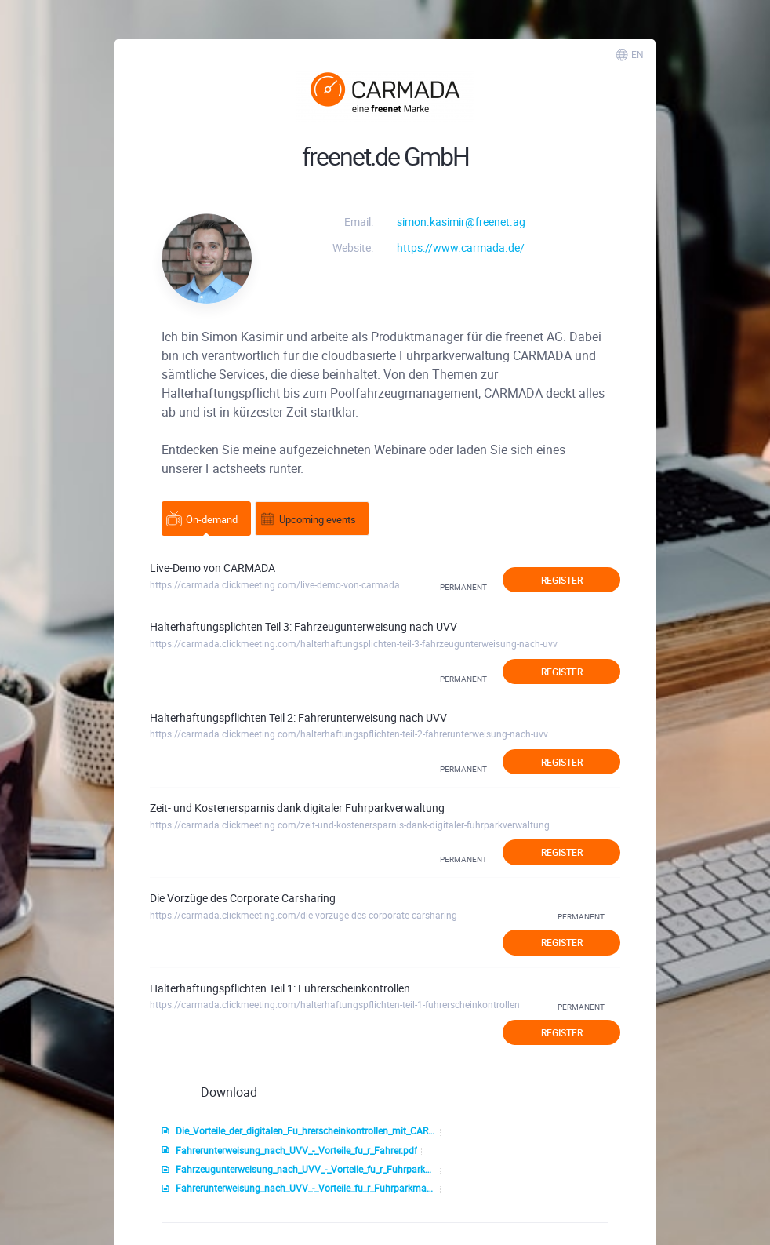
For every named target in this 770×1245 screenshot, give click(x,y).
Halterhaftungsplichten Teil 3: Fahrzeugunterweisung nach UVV (303, 626)
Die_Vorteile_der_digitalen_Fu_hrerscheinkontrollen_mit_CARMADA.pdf (299, 1131)
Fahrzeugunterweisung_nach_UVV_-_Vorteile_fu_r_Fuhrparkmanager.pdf (299, 1170)
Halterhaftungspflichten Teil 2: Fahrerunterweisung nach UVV (298, 717)
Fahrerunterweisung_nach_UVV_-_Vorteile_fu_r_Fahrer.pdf (289, 1151)
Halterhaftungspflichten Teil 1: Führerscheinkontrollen (280, 988)
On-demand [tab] (202, 519)
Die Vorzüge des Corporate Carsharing (243, 897)
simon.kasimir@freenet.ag (461, 221)
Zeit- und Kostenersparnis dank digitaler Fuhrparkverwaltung (297, 807)
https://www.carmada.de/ (461, 247)
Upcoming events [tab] (308, 519)
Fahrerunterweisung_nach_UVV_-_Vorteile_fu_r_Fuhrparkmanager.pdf (299, 1188)
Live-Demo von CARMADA (212, 567)
